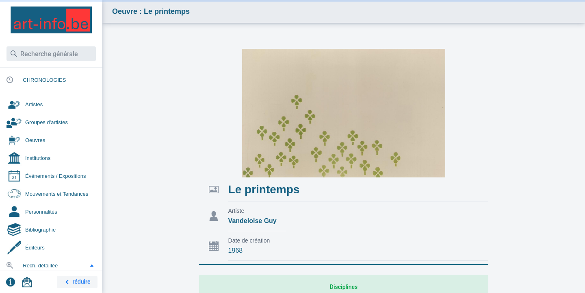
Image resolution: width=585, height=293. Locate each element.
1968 (235, 250)
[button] (91, 265)
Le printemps (264, 189)
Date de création (249, 240)
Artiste (236, 211)
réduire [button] (76, 282)
